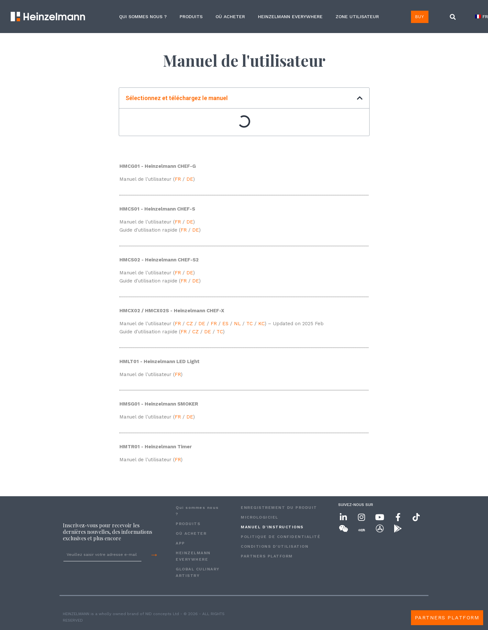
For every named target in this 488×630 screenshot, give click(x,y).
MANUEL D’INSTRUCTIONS (272, 527)
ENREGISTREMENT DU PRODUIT (279, 507)
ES (225, 323)
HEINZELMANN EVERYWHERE (290, 16)
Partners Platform (267, 556)
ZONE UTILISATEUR (357, 16)
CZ (189, 323)
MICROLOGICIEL (259, 517)
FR (179, 179)
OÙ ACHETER (230, 16)
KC (261, 323)
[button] (452, 17)
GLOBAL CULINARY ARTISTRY (198, 572)
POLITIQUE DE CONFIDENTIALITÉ (280, 536)
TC (249, 323)
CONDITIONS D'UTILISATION (274, 546)
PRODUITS (191, 16)
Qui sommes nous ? (143, 16)
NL (237, 323)
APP (180, 543)
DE (189, 179)
